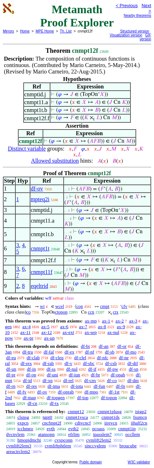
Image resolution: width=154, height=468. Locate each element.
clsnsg (23, 417)
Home (25, 31)
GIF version (145, 37)
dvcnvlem (15, 434)
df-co (111, 380)
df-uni (52, 374)
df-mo (130, 352)
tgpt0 (47, 417)
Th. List (66, 31)
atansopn (46, 434)
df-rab (48, 363)
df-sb (109, 352)
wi (42, 306)
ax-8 (102, 326)
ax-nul (113, 332)
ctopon (61, 312)
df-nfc (102, 357)
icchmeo (25, 428)
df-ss (50, 369)
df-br (95, 374)
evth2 (73, 428)
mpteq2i (40, 199)
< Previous (127, 5)
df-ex (69, 352)
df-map (29, 397)
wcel (59, 306)
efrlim (74, 434)
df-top (83, 397)
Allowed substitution (55, 161)
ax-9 (121, 326)
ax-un (49, 338)
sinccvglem (95, 445)
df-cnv (90, 380)
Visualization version (126, 35)
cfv (124, 306)
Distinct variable (27, 149)
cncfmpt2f (51, 423)
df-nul (72, 369)
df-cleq (57, 357)
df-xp (48, 380)
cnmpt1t (40, 248)
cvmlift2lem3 (18, 445)
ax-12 (46, 332)
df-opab (118, 374)
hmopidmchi (29, 440)
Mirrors (8, 31)
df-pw (112, 369)
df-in (31, 369)
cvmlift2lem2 (98, 440)
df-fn (120, 386)
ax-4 (27, 326)
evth (51, 428)
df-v (69, 363)
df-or (121, 346)
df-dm (133, 380)
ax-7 (83, 326)
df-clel (80, 357)
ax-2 (119, 321)
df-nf (89, 352)
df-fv (21, 392)
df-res (31, 386)
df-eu (11, 357)
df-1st (114, 392)
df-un (11, 369)
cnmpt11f (42, 272)
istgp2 (140, 411)
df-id (27, 380)
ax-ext (68, 332)
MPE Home (45, 31)
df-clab (33, 357)
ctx (116, 312)
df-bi (85, 346)
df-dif (132, 363)
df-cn (32, 403)
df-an (103, 346)
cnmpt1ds (110, 417)
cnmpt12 (76, 411)
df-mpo (91, 392)
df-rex (26, 363)
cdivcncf (83, 423)
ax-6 (64, 326)
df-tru (28, 352)
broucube (127, 445)
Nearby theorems (137, 15)
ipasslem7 (102, 434)
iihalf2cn (139, 423)
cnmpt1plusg (109, 411)
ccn (91, 312)
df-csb (111, 363)
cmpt (104, 306)
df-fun (99, 386)
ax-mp (91, 321)
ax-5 (45, 326)
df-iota (76, 386)
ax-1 (106, 321)
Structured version (134, 31)
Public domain (90, 462)
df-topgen (56, 397)
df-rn (10, 386)
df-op (31, 374)
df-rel (68, 380)
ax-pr (28, 338)
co (28, 312)
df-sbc (89, 363)
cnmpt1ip (127, 428)
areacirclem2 (18, 451)
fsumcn (140, 417)
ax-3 (133, 321)
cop (79, 306)
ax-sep (91, 332)
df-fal (49, 352)
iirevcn (110, 423)
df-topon (109, 397)
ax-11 (25, 332)
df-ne (124, 357)
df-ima (54, 386)
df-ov (37, 188)
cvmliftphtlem (58, 445)
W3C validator (139, 462)
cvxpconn (63, 440)
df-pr (10, 374)
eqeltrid (39, 286)
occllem (132, 434)
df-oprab (66, 392)
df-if (92, 369)
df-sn (133, 369)
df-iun (74, 374)
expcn (23, 423)
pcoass (98, 428)
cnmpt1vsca (77, 417)
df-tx (54, 403)
